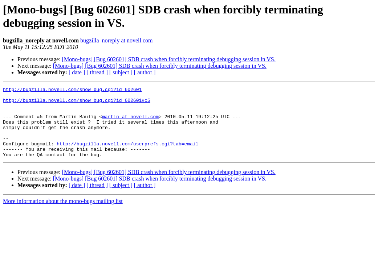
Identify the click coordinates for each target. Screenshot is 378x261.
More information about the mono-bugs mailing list (63, 215)
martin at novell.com (130, 123)
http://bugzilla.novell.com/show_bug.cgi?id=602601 (72, 90)
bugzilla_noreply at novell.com (116, 40)
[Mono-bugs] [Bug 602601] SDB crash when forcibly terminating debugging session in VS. (169, 59)
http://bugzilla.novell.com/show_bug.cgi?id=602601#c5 (76, 103)
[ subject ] (121, 72)
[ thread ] (97, 72)
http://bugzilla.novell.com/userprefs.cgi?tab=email (127, 155)
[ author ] (145, 72)
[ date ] (77, 72)
